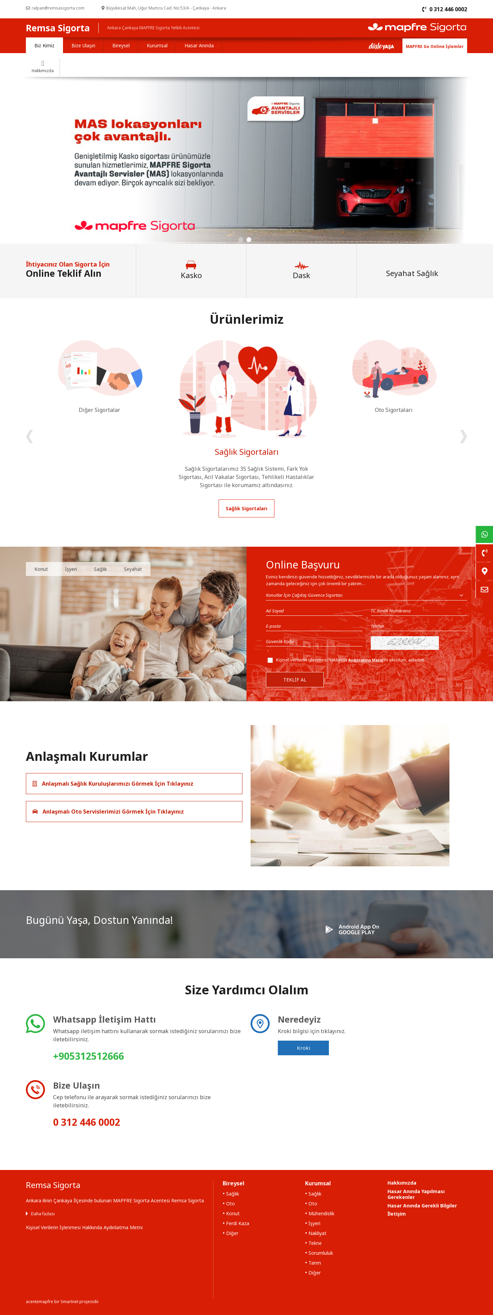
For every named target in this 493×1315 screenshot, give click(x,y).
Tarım (314, 1263)
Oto (230, 1203)
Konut (41, 569)
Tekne (315, 1243)
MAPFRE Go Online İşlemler (435, 46)
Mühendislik (321, 1213)
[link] (484, 534)
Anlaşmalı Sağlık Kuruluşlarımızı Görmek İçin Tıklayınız (112, 783)
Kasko (191, 270)
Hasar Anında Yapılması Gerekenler (416, 1194)
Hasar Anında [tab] (199, 45)
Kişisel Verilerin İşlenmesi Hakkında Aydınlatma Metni (84, 1227)
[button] (241, 240)
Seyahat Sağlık (412, 272)
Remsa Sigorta (58, 28)
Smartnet (69, 1301)
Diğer (232, 1233)
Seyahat (133, 569)
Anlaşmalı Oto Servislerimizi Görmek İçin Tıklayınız (108, 811)
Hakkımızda (401, 1183)
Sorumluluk (320, 1253)
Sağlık (100, 569)
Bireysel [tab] (121, 45)
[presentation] (29, 436)
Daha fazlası (43, 1214)
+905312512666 (88, 1055)
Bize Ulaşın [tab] (83, 45)
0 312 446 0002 (86, 1122)
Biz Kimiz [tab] (44, 45)
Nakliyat (317, 1233)
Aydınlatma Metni (365, 659)
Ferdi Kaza (237, 1223)
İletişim (396, 1213)
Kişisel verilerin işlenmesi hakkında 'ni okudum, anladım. (350, 660)
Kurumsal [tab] (157, 45)
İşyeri (71, 569)
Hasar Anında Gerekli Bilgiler (422, 1205)
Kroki (303, 1047)
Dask (301, 270)
